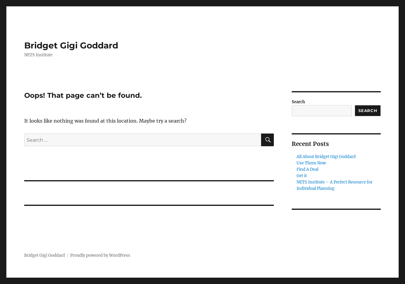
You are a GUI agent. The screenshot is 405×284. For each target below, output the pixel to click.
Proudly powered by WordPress (100, 255)
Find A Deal (307, 169)
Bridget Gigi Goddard (71, 45)
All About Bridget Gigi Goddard (326, 156)
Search (298, 101)
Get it (302, 175)
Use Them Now (311, 163)
